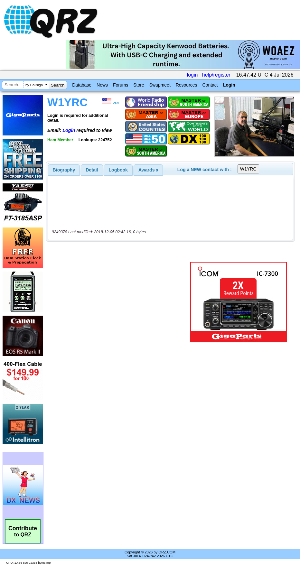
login (192, 75)
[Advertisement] (119, 302)
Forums (120, 85)
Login (229, 85)
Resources (186, 85)
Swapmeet (160, 85)
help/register (216, 75)
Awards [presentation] (148, 169)
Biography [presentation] (64, 169)
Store (138, 85)
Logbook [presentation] (118, 169)
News (102, 85)
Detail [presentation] (92, 169)
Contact (210, 85)
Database (81, 85)
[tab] (64, 169)
